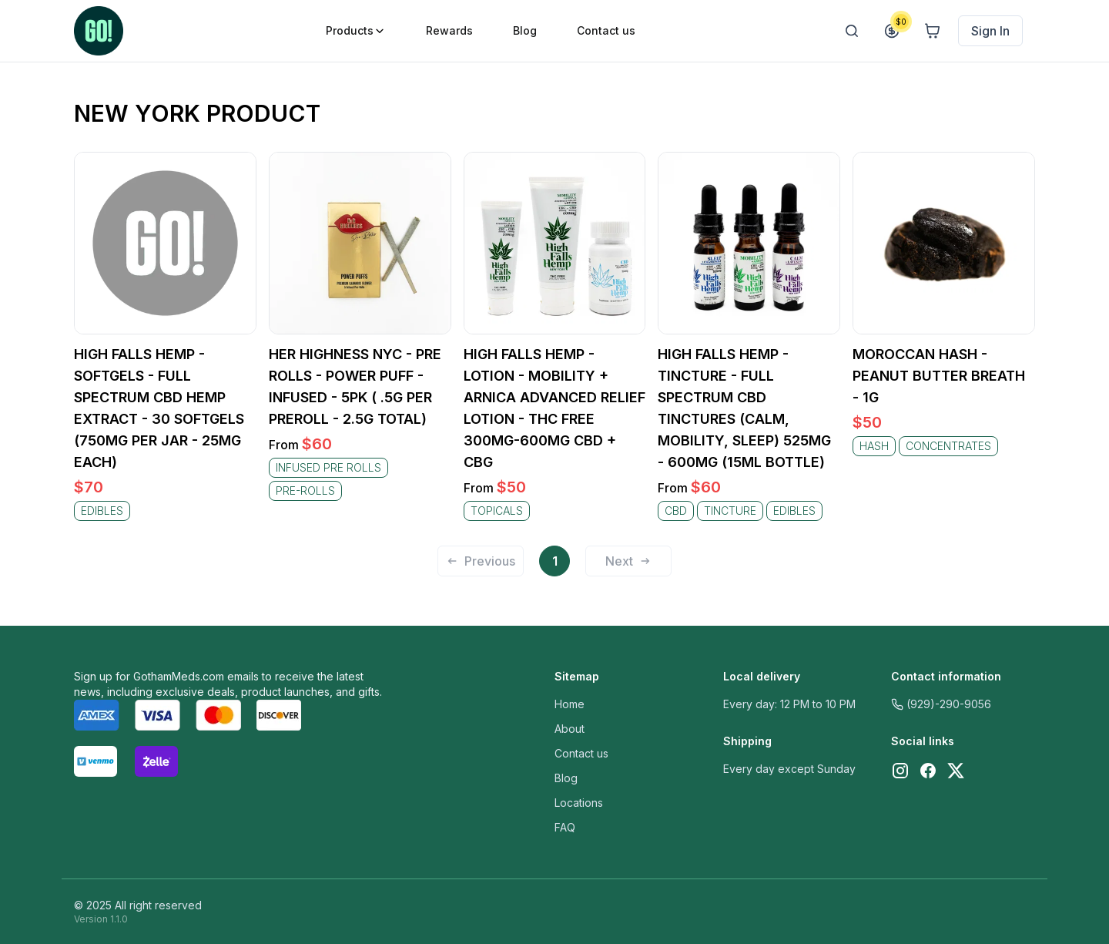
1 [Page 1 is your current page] (555, 561)
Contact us (581, 753)
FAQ (564, 827)
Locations (578, 802)
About (569, 728)
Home (569, 704)
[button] (486, 562)
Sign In (990, 31)
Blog (566, 777)
